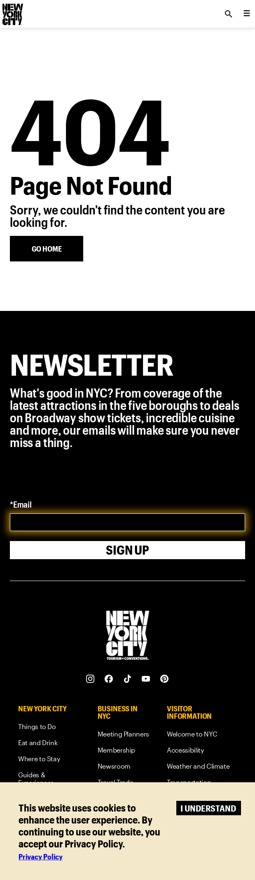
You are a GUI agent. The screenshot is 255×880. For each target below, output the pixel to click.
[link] (49, 728)
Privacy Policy (41, 856)
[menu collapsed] (247, 14)
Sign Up (127, 550)
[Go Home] (46, 248)
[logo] (12, 11)
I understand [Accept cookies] (208, 808)
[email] (127, 522)
